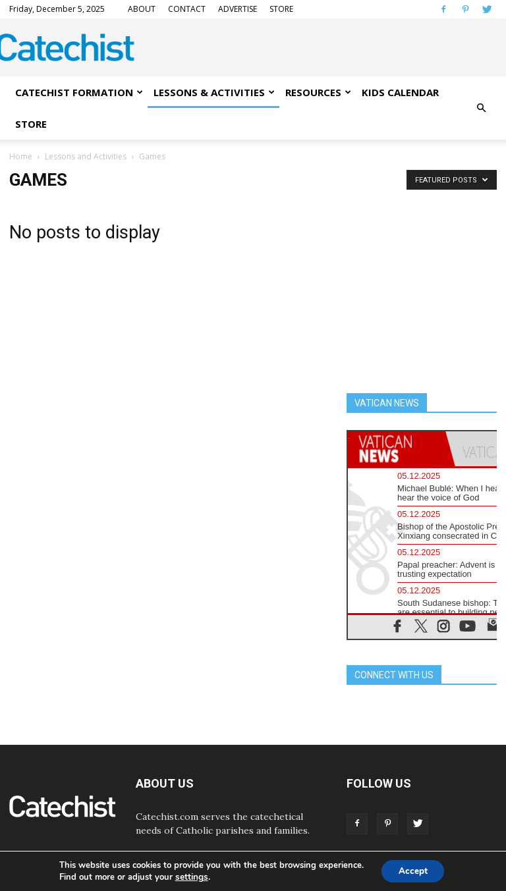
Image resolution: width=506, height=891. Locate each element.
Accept (413, 870)
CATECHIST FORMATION (79, 92)
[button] (481, 108)
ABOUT (141, 8)
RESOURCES (318, 92)
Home (20, 156)
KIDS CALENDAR (400, 92)
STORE (281, 8)
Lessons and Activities (85, 156)
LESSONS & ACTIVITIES (214, 92)
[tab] (396, 448)
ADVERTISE (237, 8)
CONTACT (187, 8)
